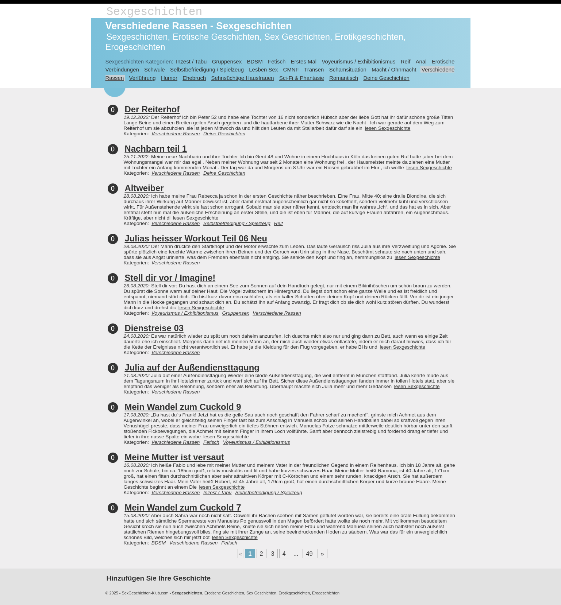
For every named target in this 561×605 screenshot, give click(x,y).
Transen (314, 69)
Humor (169, 78)
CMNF (291, 69)
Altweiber (144, 188)
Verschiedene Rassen (175, 133)
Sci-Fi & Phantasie (301, 78)
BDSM (254, 61)
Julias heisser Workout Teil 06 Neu (196, 238)
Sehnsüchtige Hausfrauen (242, 78)
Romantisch (343, 78)
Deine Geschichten (386, 78)
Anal (421, 61)
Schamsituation (347, 69)
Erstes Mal (304, 61)
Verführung (142, 78)
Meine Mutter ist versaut (174, 457)
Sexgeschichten (155, 11)
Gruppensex (227, 61)
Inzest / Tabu (191, 61)
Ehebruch (194, 78)
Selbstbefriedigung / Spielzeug (207, 69)
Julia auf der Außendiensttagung (192, 367)
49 (309, 553)
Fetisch (276, 61)
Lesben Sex (263, 69)
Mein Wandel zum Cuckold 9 (183, 407)
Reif (406, 61)
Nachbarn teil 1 (156, 149)
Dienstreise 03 (154, 328)
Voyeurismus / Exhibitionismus (358, 61)
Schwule (154, 69)
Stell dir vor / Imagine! (170, 278)
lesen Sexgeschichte (388, 128)
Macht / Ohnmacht (394, 69)
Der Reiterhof (152, 109)
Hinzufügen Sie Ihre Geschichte (159, 578)
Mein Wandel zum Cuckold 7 (183, 507)
